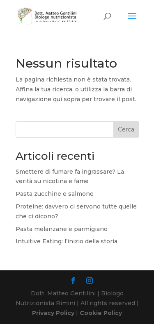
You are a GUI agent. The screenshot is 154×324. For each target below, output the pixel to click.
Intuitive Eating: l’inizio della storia (66, 241)
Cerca (126, 129)
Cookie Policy (101, 313)
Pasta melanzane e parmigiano (62, 229)
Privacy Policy (53, 313)
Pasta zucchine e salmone (55, 193)
